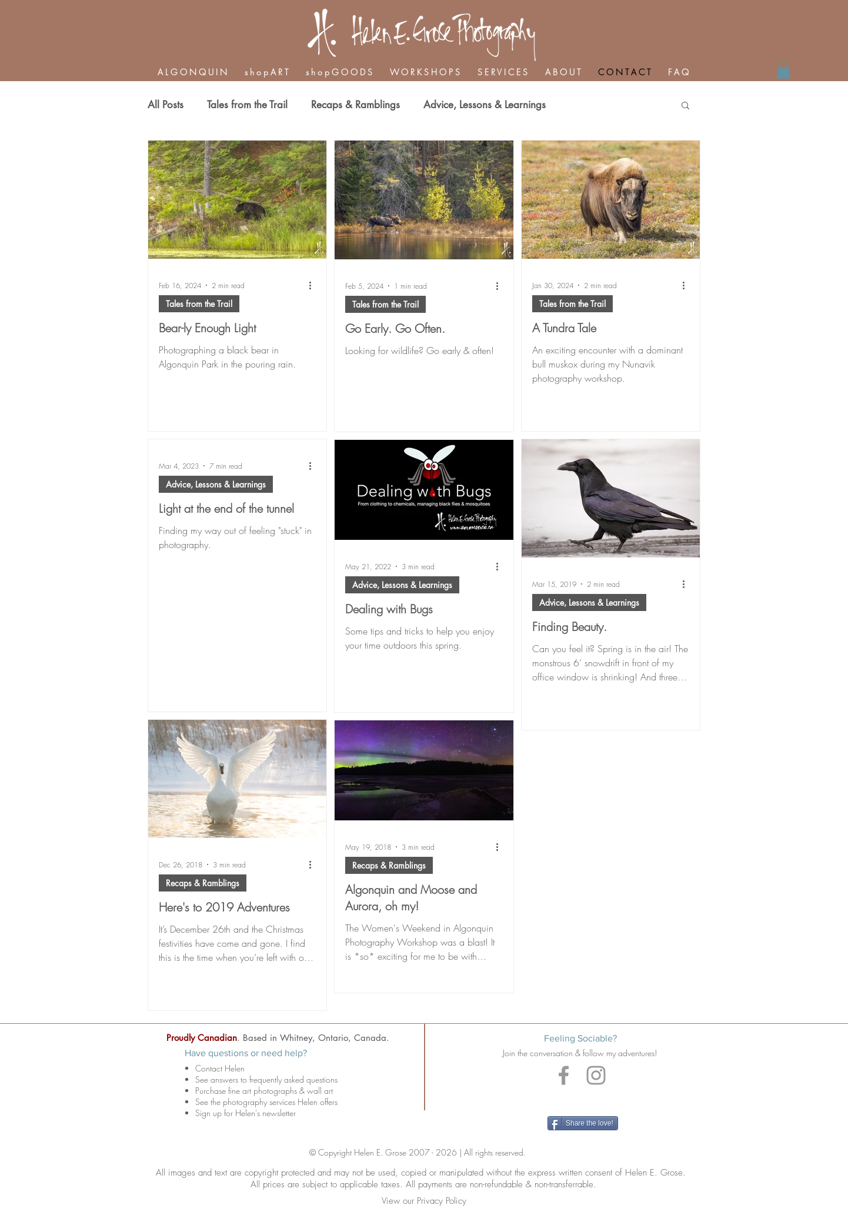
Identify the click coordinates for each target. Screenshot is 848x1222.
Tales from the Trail (247, 105)
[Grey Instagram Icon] (596, 1075)
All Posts (165, 105)
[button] (685, 106)
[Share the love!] (582, 1123)
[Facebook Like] (583, 1099)
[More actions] (314, 285)
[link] (783, 70)
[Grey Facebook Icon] (563, 1075)
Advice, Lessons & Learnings (484, 105)
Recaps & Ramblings (355, 105)
